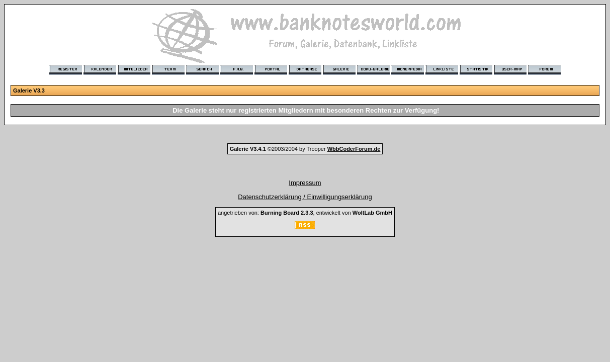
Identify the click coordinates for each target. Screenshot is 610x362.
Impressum (305, 183)
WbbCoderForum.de (354, 149)
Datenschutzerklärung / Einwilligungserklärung (305, 197)
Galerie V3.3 (29, 90)
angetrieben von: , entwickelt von (305, 213)
